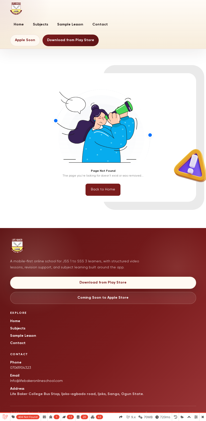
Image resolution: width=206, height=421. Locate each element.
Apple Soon (25, 40)
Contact (100, 24)
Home (19, 24)
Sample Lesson (70, 24)
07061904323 (20, 368)
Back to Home (103, 189)
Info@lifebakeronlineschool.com (36, 381)
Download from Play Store (70, 40)
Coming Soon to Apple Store (103, 297)
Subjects (40, 24)
